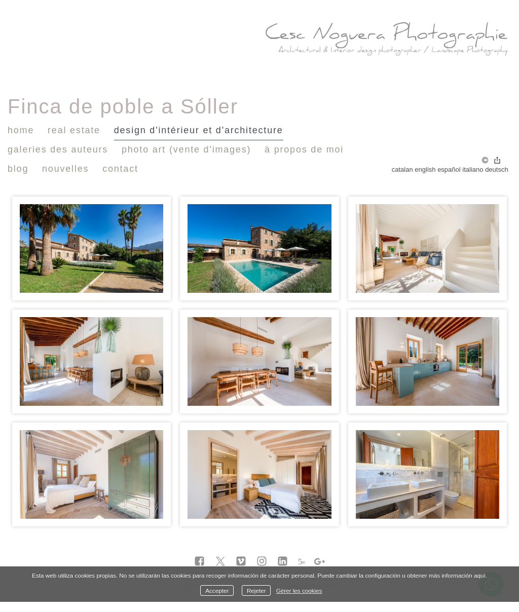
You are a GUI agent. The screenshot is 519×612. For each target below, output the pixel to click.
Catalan (402, 169)
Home (21, 130)
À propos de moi (304, 149)
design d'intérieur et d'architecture (198, 130)
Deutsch (496, 169)
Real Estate (74, 130)
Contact (120, 169)
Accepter (217, 590)
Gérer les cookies (299, 590)
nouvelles (65, 169)
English (425, 169)
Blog (18, 169)
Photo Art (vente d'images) (186, 149)
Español (449, 169)
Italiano (472, 169)
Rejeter (256, 590)
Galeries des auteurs (58, 149)
